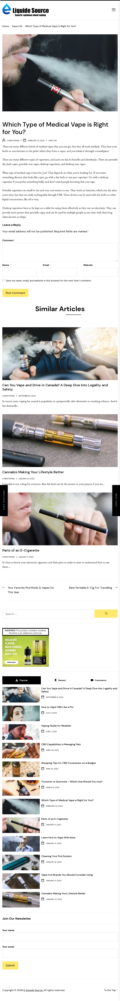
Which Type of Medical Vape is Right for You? (67, 800)
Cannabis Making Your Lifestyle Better (63, 893)
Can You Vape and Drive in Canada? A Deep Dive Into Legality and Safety (79, 690)
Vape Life (52, 140)
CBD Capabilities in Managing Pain (61, 744)
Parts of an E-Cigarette (54, 819)
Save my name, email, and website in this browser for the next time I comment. (48, 280)
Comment (8, 240)
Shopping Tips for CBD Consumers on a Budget (68, 763)
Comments (98, 680)
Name (6, 265)
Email (47, 265)
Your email (60, 951)
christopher (13, 140)
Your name (60, 935)
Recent (60, 680)
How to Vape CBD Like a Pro (57, 707)
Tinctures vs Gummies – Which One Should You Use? (71, 781)
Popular (21, 680)
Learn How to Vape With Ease (58, 837)
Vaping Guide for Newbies (56, 725)
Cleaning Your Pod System (56, 856)
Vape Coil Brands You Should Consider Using (67, 874)
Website (88, 265)
